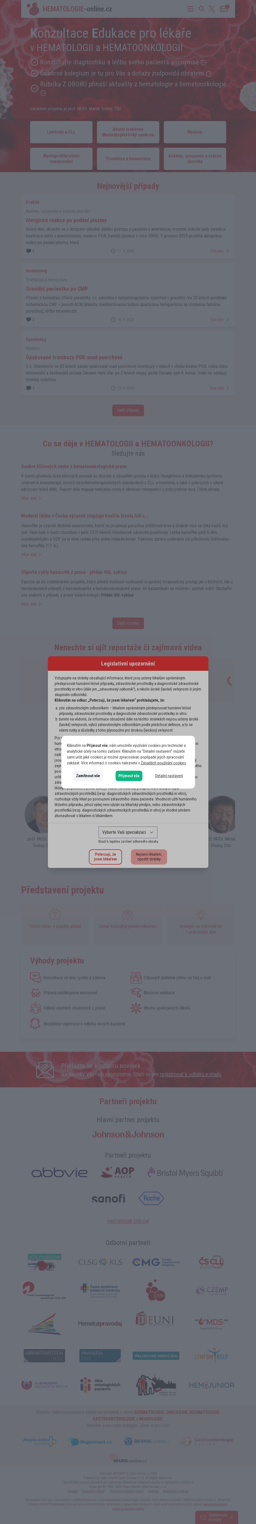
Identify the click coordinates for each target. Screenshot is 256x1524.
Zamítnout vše (88, 776)
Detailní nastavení (169, 776)
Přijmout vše (129, 776)
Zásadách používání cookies (163, 763)
